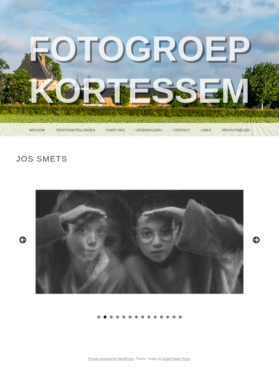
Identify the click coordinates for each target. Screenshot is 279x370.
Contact (181, 130)
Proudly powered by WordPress (111, 359)
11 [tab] (161, 317)
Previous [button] (23, 240)
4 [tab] (117, 317)
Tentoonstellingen (75, 130)
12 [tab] (167, 317)
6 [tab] (130, 317)
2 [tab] (105, 317)
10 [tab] (155, 317)
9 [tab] (148, 317)
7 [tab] (136, 317)
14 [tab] (180, 317)
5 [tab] (123, 317)
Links (206, 130)
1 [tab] (98, 317)
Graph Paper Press (176, 359)
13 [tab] (173, 317)
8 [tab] (142, 317)
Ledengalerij (149, 130)
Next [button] (256, 240)
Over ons (115, 130)
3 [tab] (111, 317)
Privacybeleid (236, 130)
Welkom (37, 130)
